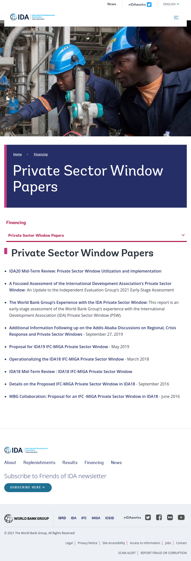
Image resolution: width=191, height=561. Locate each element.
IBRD (62, 518)
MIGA (96, 518)
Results (70, 463)
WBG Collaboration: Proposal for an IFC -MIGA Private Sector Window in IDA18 (83, 396)
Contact (181, 543)
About (10, 463)
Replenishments (39, 463)
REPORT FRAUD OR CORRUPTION (164, 553)
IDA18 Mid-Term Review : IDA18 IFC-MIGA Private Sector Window (70, 371)
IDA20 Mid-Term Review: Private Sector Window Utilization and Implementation (85, 271)
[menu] (176, 17)
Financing (41, 154)
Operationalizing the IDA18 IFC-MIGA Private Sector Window (66, 359)
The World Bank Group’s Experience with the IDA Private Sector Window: (78, 302)
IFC (84, 518)
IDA (73, 518)
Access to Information (145, 543)
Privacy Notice (87, 543)
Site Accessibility (113, 543)
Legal (69, 543)
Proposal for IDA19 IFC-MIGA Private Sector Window (58, 346)
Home (17, 154)
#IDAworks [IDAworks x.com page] (137, 5)
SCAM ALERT (127, 553)
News (111, 4)
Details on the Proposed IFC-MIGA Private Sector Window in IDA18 (72, 384)
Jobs (168, 543)
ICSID (109, 518)
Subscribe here (25, 487)
